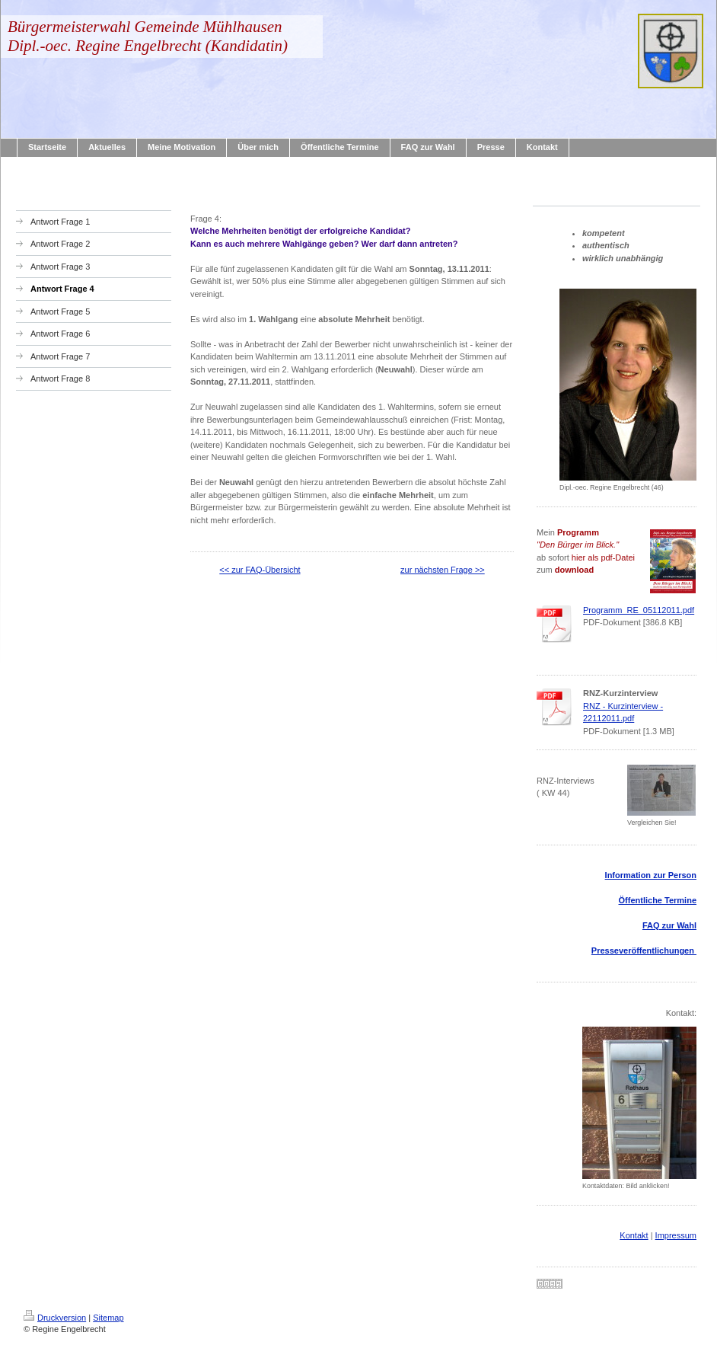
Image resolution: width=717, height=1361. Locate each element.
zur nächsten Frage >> (442, 569)
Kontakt (634, 1235)
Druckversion (55, 1317)
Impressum (675, 1235)
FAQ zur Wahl (669, 925)
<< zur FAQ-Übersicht (259, 569)
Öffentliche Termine (657, 900)
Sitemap (108, 1317)
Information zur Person (650, 875)
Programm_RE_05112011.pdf (638, 610)
